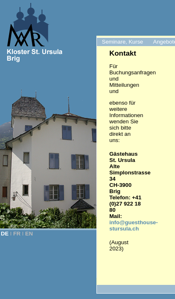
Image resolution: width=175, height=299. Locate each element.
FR (17, 233)
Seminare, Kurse (122, 42)
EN (29, 233)
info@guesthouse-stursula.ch (133, 225)
